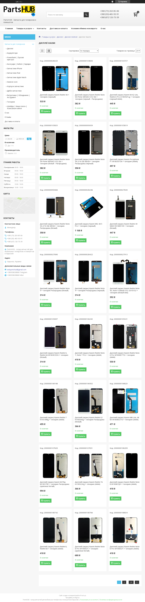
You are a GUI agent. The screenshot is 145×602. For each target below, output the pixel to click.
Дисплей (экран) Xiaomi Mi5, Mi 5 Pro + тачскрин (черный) (88, 225)
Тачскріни (11, 102)
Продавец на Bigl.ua (72, 598)
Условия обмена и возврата (84, 28)
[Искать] (86, 14)
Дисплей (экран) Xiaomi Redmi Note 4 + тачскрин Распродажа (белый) (55, 289)
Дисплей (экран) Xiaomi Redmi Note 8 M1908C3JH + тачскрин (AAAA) (124, 483)
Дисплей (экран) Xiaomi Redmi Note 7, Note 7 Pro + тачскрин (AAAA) (90, 354)
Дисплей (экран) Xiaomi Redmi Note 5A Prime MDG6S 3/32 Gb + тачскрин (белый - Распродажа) (55, 161)
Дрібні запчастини (14, 91)
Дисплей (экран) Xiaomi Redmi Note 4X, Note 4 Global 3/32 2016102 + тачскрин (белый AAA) (124, 290)
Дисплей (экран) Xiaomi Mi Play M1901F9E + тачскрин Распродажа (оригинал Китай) (54, 484)
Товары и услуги (24, 28)
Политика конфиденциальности (111, 600)
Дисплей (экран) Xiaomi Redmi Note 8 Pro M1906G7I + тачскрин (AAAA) (124, 547)
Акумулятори (12, 53)
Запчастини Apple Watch (16, 77)
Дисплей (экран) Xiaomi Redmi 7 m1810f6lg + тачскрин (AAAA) (53, 418)
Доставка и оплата (59, 28)
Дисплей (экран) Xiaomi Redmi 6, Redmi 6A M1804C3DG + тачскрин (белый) (54, 355)
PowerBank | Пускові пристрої (15, 58)
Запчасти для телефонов (15, 44)
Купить (47, 111)
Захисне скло (12, 82)
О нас (103, 28)
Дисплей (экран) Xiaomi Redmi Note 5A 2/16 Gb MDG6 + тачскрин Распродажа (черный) (90, 161)
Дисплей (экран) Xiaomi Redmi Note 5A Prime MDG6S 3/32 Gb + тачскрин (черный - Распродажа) (90, 97)
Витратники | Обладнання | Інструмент (18, 96)
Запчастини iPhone (14, 68)
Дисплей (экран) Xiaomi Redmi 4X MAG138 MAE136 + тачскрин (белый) (123, 226)
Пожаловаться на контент (89, 600)
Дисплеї (60, 37)
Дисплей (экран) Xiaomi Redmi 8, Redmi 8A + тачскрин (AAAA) (53, 547)
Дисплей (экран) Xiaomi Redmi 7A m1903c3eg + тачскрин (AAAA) (89, 483)
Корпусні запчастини (15, 86)
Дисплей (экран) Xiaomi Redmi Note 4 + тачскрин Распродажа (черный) (90, 289)
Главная (9, 28)
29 (131, 582)
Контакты (41, 28)
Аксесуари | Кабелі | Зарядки (19, 64)
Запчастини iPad (13, 73)
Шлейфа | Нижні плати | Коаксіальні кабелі (17, 107)
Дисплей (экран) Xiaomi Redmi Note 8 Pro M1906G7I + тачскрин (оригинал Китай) (90, 548)
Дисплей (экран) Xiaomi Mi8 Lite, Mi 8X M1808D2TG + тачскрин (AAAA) (124, 418)
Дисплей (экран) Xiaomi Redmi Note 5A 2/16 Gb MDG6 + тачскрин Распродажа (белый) (55, 226)
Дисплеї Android (71, 37)
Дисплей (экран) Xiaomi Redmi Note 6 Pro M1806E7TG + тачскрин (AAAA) (124, 355)
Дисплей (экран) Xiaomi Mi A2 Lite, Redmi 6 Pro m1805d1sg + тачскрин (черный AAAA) (125, 97)
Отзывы (8, 117)
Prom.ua (83, 595)
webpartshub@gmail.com (16, 270)
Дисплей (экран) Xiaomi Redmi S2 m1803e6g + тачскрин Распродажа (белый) (89, 419)
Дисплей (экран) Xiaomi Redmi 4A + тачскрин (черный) (54, 96)
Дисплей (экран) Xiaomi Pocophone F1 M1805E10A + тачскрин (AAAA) (124, 160)
